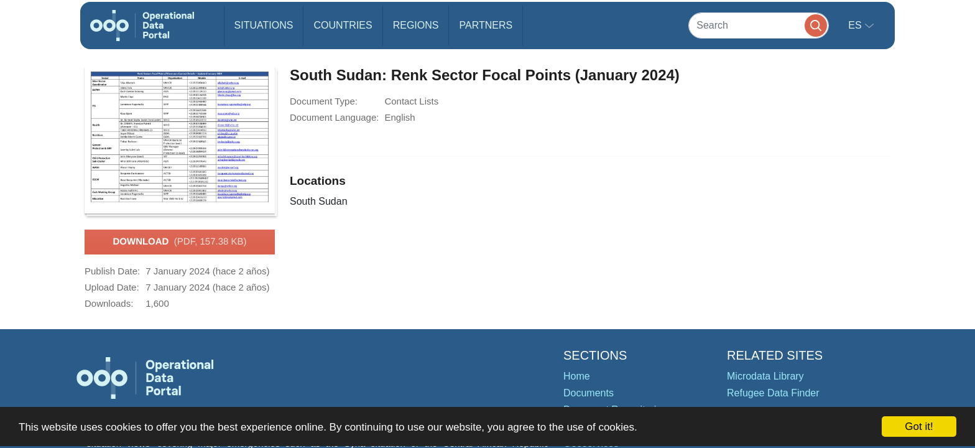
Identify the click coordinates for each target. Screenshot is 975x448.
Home (576, 376)
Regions (416, 25)
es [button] (856, 25)
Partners (485, 25)
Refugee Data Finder (773, 393)
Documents (588, 393)
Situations (263, 25)
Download (179, 242)
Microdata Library (765, 376)
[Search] (758, 25)
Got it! (919, 426)
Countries (342, 25)
